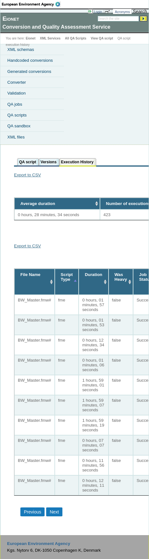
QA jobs (14, 104)
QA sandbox (19, 126)
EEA (31, 4)
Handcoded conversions (30, 60)
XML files (16, 137)
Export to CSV (27, 175)
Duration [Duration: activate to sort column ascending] (93, 274)
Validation (16, 93)
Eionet (31, 38)
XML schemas (20, 49)
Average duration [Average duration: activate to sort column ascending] (37, 203)
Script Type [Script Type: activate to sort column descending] (67, 277)
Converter (16, 82)
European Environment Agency (38, 543)
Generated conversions (29, 71)
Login (98, 12)
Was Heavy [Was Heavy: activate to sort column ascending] (121, 277)
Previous (32, 511)
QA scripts (17, 115)
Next (54, 511)
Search (140, 11)
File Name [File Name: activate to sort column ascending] (30, 274)
